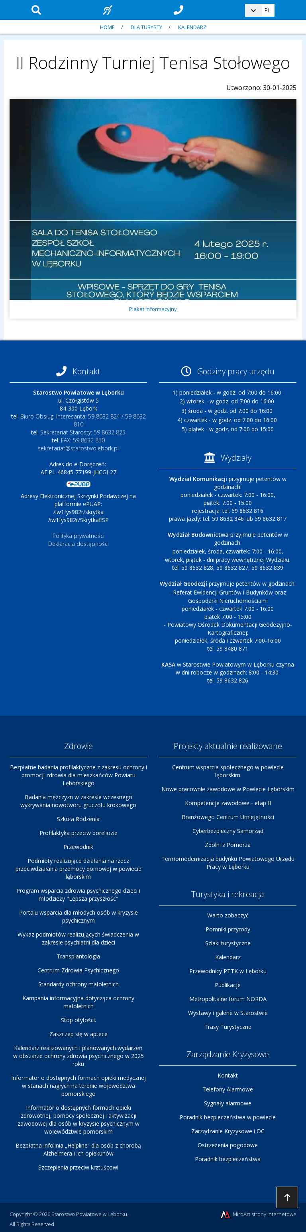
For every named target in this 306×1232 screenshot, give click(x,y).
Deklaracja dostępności (78, 544)
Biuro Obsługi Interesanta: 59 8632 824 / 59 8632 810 (83, 420)
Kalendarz (192, 27)
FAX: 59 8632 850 (83, 440)
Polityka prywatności (78, 536)
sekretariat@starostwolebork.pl (78, 448)
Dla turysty (146, 27)
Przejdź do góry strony (287, 1197)
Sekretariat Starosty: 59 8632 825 (83, 432)
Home (107, 27)
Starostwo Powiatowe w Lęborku (89, 1214)
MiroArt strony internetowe (258, 1214)
